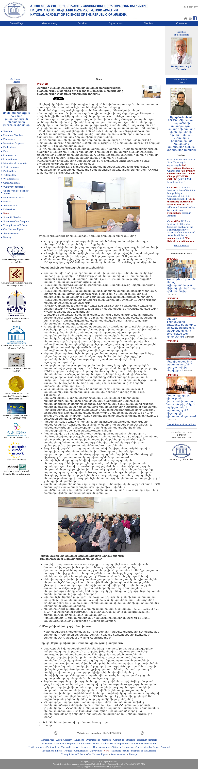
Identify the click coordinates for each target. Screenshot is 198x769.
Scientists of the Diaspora (16, 221)
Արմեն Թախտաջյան (16, 113)
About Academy (49, 23)
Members (148, 23)
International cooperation (15, 163)
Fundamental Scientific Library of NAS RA (16, 368)
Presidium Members (13, 135)
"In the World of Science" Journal (153, 747)
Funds (6, 151)
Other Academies (11, 182)
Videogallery (9, 175)
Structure (7, 131)
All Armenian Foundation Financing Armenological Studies (16, 283)
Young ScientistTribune (181, 81)
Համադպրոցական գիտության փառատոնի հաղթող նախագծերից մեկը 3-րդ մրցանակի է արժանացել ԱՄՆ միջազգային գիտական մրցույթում (181, 405)
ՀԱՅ (185, 7)
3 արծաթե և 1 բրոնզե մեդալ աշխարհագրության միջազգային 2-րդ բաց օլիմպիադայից (181, 284)
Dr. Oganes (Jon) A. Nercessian (181, 68)
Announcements (11, 233)
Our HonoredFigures (16, 80)
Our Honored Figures (13, 229)
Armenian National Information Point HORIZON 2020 (16, 415)
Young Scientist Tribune (15, 225)
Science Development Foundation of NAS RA (16, 259)
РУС (196, 7)
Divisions (82, 23)
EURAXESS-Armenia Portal (16, 436)
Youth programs (11, 167)
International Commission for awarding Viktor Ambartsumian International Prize (16, 395)
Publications (9, 147)
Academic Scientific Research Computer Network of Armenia (16, 471)
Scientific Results (12, 217)
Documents (9, 139)
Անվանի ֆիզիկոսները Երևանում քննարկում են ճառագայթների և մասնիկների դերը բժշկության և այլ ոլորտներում (181, 326)
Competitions (10, 159)
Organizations (116, 23)
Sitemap (7, 237)
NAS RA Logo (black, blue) (181, 458)
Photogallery (9, 171)
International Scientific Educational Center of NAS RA (16, 345)
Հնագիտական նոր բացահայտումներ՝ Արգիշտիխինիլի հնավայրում (181, 365)
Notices (7, 201)
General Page (16, 23)
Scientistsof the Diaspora (181, 33)
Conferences (9, 155)
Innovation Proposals (13, 143)
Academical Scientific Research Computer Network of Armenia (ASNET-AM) (113, 764)
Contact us (181, 23)
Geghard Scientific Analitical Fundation (16, 318)
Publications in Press (13, 197)
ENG (191, 7)
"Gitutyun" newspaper (14, 186)
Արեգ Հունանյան (181, 117)
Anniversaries (10, 205)
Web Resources (11, 179)
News (6, 213)
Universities (9, 209)
